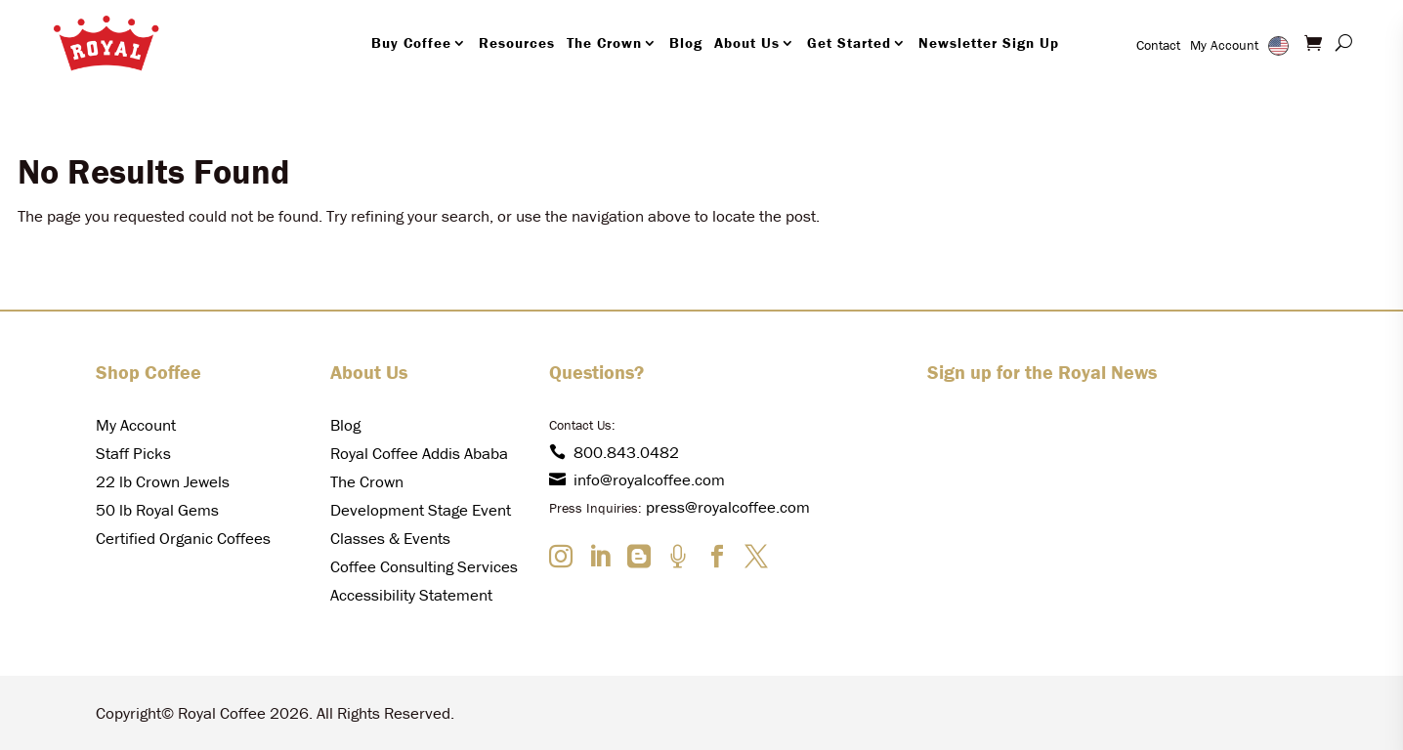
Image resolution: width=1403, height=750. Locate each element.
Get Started (849, 42)
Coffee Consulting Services (424, 566)
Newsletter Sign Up (988, 42)
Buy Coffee (411, 42)
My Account (1224, 45)
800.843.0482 (614, 452)
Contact (1158, 45)
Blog (685, 42)
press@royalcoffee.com (728, 507)
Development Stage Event (420, 510)
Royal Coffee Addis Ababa (419, 453)
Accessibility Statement (411, 594)
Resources (517, 42)
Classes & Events (390, 538)
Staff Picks (133, 453)
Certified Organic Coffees (183, 538)
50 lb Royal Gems (157, 510)
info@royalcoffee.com (637, 479)
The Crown (604, 42)
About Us (747, 42)
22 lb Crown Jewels (163, 481)
